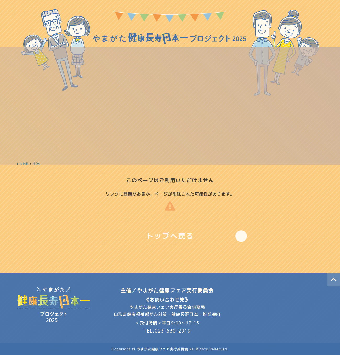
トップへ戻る (170, 236)
